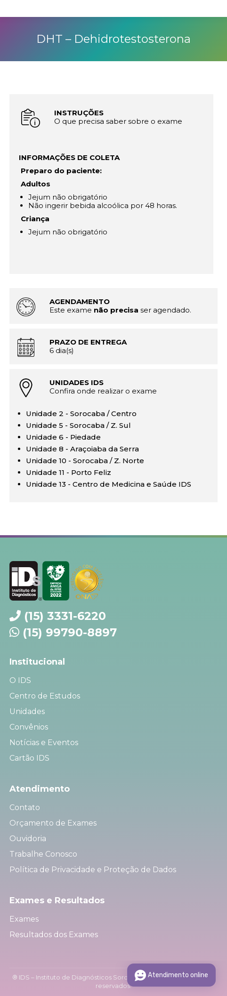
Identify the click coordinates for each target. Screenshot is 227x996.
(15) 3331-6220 (65, 616)
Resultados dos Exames (53, 934)
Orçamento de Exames (53, 823)
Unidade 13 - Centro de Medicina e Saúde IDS (108, 484)
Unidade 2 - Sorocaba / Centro (81, 414)
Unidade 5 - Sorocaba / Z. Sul (78, 425)
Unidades (27, 711)
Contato (24, 807)
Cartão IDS (29, 758)
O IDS (20, 680)
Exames (24, 919)
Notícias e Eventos (43, 742)
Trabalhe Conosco (43, 854)
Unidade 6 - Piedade (63, 437)
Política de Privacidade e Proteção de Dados (92, 869)
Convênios (28, 727)
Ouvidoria (27, 838)
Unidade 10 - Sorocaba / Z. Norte (85, 461)
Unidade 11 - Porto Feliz (68, 472)
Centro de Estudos (44, 695)
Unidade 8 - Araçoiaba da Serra (82, 449)
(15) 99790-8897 (70, 632)
